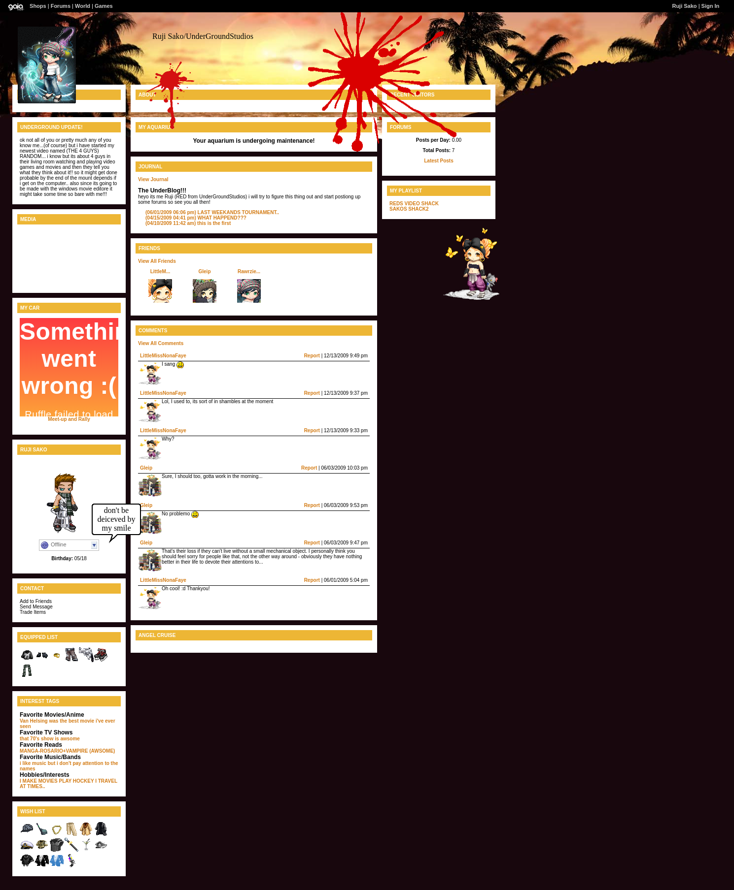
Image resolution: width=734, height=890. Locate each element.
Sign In (710, 6)
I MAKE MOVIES (39, 781)
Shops (38, 6)
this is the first (188, 223)
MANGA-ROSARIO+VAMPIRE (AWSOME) (67, 751)
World (82, 6)
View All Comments (160, 343)
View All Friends (157, 261)
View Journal (153, 179)
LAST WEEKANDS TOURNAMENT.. (212, 212)
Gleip (204, 271)
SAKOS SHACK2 (408, 209)
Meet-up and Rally (69, 419)
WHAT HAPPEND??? (195, 218)
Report (312, 355)
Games (104, 6)
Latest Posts (438, 160)
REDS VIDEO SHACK (414, 203)
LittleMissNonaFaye (163, 355)
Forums (60, 6)
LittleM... (160, 271)
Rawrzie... (249, 271)
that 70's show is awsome (50, 738)
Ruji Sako (684, 6)
